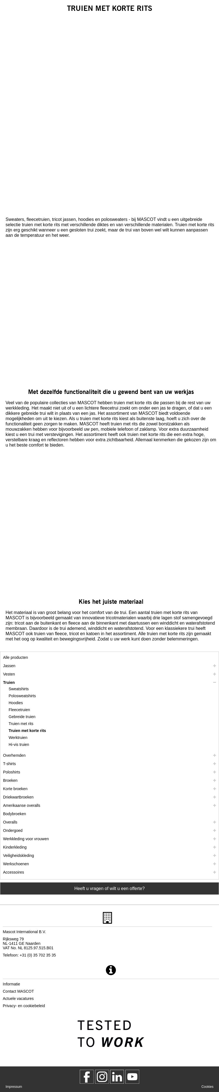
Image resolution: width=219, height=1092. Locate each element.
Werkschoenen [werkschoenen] (16, 864)
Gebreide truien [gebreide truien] (22, 716)
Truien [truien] (9, 682)
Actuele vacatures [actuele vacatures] (18, 998)
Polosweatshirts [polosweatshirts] (22, 696)
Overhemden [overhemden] (14, 755)
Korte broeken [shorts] (15, 789)
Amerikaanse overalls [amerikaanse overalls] (21, 805)
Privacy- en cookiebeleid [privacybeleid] (24, 1006)
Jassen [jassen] (9, 666)
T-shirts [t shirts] (9, 763)
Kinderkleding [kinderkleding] (15, 847)
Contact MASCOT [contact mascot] (18, 991)
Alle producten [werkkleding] (15, 657)
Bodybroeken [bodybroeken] (14, 814)
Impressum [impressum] (14, 1087)
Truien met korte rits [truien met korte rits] (27, 730)
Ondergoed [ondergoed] (13, 830)
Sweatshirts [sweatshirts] (19, 689)
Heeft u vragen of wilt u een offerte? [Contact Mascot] (109, 888)
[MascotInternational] (132, 1077)
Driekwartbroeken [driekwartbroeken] (18, 797)
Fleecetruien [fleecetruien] (19, 710)
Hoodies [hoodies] (16, 703)
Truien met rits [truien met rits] (21, 723)
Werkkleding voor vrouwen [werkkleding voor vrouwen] (26, 839)
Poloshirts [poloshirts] (11, 772)
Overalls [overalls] (10, 822)
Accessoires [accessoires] (13, 872)
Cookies (207, 1087)
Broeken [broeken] (10, 780)
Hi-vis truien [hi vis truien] (19, 744)
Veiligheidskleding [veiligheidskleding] (18, 855)
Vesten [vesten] (9, 674)
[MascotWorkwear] (87, 1077)
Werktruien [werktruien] (18, 737)
